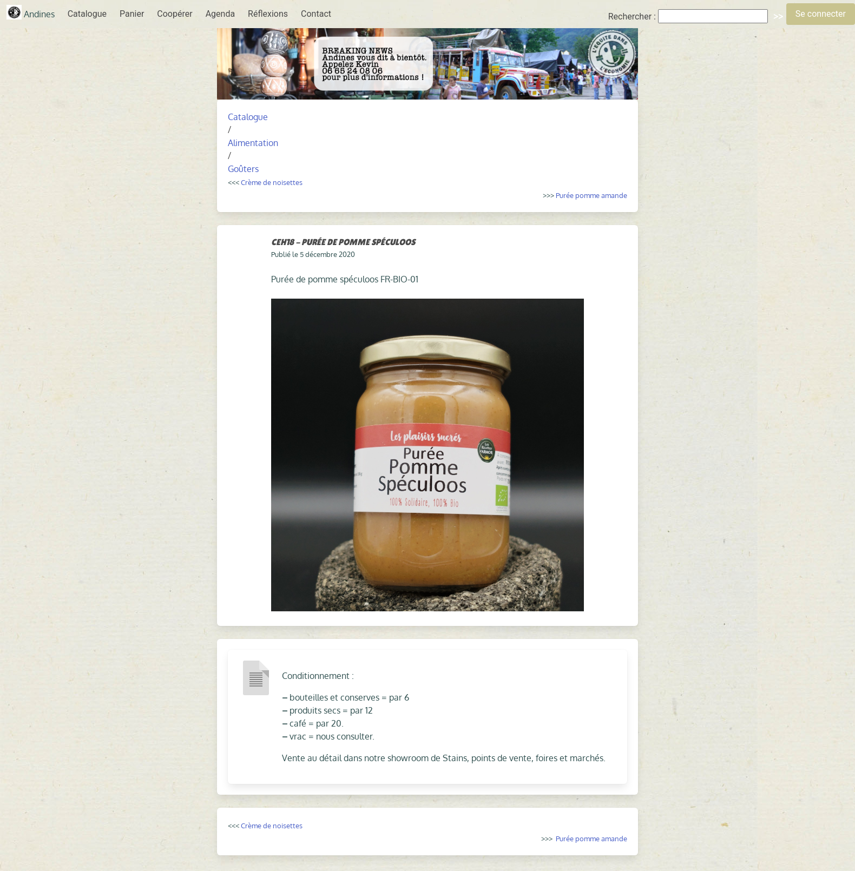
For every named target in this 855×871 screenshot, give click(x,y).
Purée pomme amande (591, 195)
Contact (316, 14)
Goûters (243, 168)
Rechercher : (632, 16)
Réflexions (268, 14)
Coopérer (174, 14)
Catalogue (87, 14)
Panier (132, 14)
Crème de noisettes (271, 182)
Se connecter (820, 14)
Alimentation (253, 142)
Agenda (220, 14)
